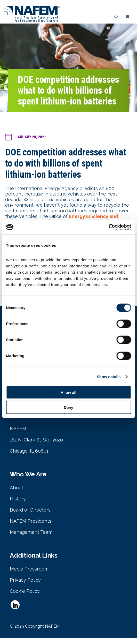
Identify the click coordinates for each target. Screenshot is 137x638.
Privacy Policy (25, 580)
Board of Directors (30, 510)
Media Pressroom (29, 569)
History (18, 498)
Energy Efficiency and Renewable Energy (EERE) (61, 219)
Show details (109, 376)
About (16, 487)
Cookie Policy (25, 591)
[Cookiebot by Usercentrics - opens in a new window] (108, 227)
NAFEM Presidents (30, 521)
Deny (68, 407)
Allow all (68, 392)
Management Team (31, 532)
